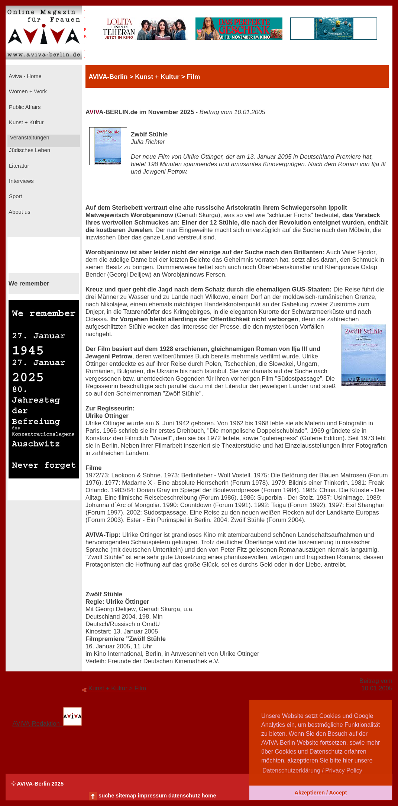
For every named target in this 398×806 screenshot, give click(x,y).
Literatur (18, 166)
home (208, 796)
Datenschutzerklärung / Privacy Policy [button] (312, 770)
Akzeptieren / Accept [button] (320, 793)
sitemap (126, 796)
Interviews (20, 181)
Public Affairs (24, 107)
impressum (152, 796)
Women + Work (27, 91)
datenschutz (184, 796)
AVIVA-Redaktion (47, 723)
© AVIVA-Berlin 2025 (38, 784)
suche (106, 796)
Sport (14, 196)
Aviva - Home (24, 76)
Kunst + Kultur (25, 122)
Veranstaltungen (29, 138)
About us (18, 212)
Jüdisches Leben (28, 150)
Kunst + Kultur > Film (117, 688)
